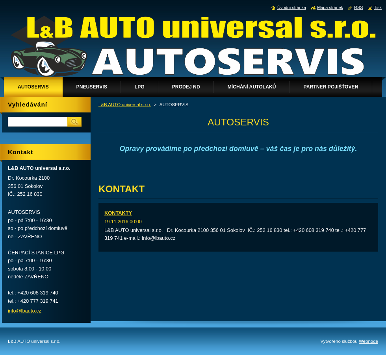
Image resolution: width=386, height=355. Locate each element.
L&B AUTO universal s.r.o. (124, 104)
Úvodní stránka (291, 7)
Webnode (368, 341)
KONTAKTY (118, 213)
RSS (358, 7)
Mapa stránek (330, 7)
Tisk (378, 7)
